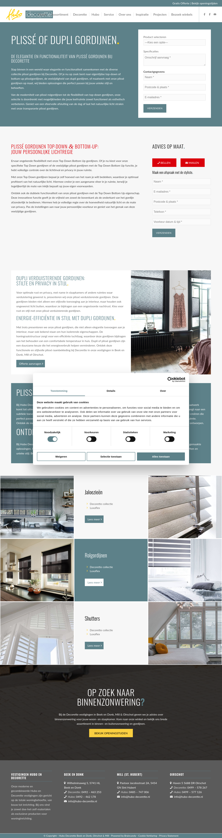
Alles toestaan (161, 456)
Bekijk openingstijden (204, 3)
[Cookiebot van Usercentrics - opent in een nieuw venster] (170, 379)
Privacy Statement (168, 835)
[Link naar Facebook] (204, 14)
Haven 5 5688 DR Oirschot (189, 783)
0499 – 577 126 (192, 792)
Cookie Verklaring (147, 835)
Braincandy (130, 835)
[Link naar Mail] (214, 14)
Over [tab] (163, 390)
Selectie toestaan (111, 456)
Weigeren (61, 456)
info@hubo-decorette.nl (82, 801)
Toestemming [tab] (58, 390)
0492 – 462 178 (86, 796)
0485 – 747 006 (139, 792)
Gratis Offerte (180, 3)
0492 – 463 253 (91, 792)
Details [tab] (111, 390)
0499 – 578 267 (197, 787)
